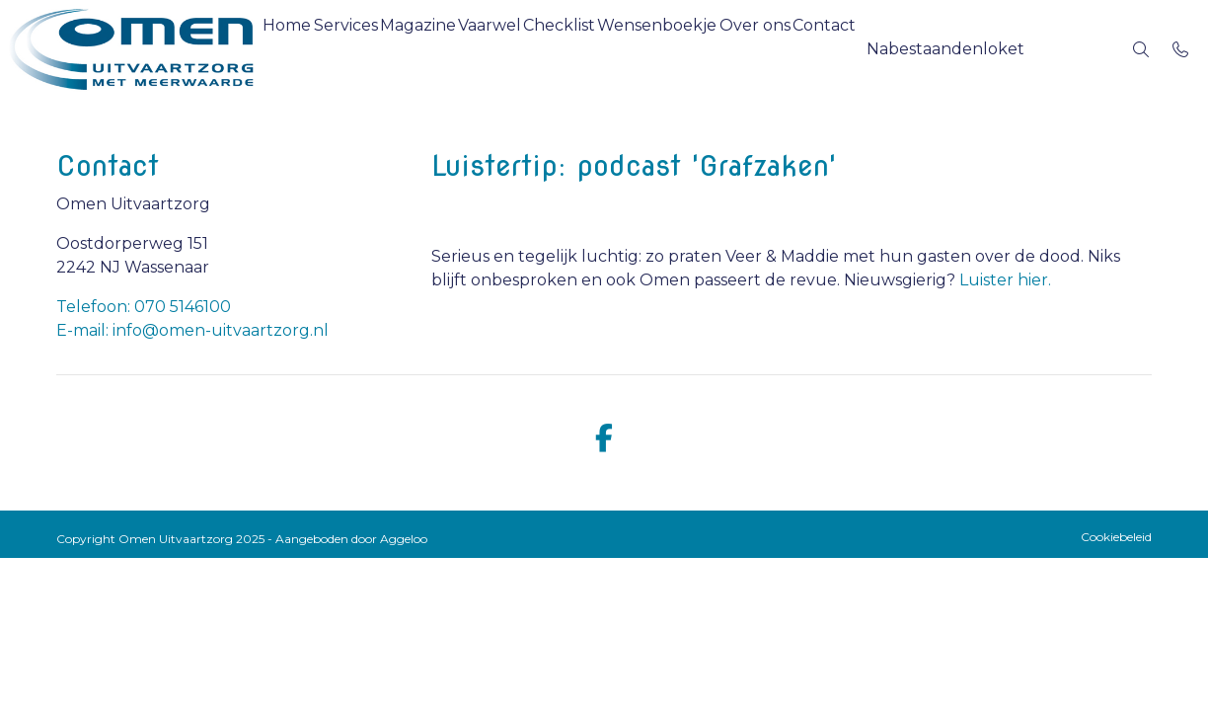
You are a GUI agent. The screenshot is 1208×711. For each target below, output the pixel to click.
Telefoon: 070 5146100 (143, 306)
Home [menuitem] (295, 49)
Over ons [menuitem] (868, 49)
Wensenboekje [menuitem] (753, 49)
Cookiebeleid (1116, 536)
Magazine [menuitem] (461, 49)
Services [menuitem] (372, 49)
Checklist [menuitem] (638, 49)
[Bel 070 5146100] (1180, 49)
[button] (1016, 49)
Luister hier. (1005, 280)
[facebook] (604, 439)
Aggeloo (403, 538)
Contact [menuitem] (955, 49)
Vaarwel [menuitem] (550, 49)
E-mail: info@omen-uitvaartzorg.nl (192, 330)
